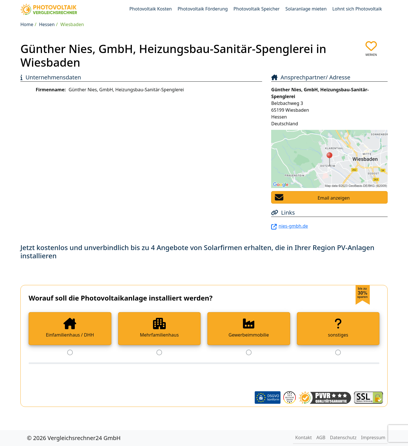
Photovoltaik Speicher (256, 9)
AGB (321, 437)
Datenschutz (343, 437)
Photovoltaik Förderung (203, 9)
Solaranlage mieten (306, 9)
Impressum (373, 437)
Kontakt (303, 437)
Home (26, 24)
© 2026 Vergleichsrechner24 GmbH (74, 438)
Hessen (47, 24)
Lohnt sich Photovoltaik (357, 9)
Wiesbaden (72, 24)
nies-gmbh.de (293, 226)
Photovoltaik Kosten (150, 9)
